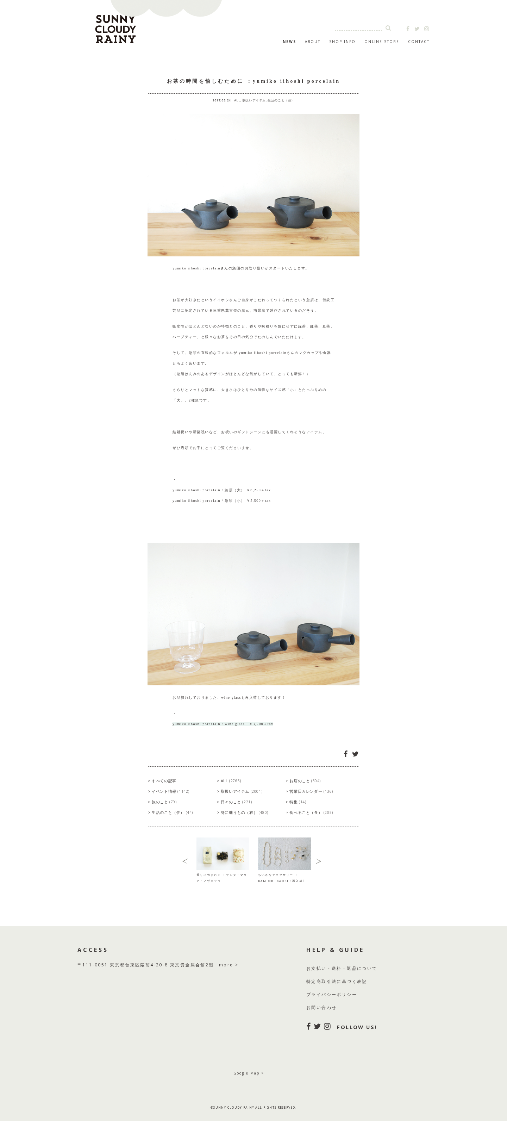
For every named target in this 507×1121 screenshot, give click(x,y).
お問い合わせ (321, 1007)
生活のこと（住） (281, 100)
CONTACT (419, 41)
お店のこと (305, 780)
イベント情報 (170, 791)
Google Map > (248, 1073)
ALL (237, 100)
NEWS (289, 41)
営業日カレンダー (311, 791)
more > (228, 965)
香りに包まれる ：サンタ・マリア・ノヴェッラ (222, 875)
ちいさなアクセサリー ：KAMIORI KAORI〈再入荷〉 (284, 875)
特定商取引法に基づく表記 (336, 981)
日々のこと (236, 801)
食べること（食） (311, 812)
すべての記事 (164, 780)
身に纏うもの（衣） (244, 812)
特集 (297, 801)
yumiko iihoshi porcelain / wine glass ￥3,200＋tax (223, 724)
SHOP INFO (342, 41)
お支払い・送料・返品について (341, 968)
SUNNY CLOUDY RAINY (151, 26)
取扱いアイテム (254, 100)
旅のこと (164, 801)
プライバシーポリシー (331, 994)
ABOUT (312, 41)
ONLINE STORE (381, 41)
